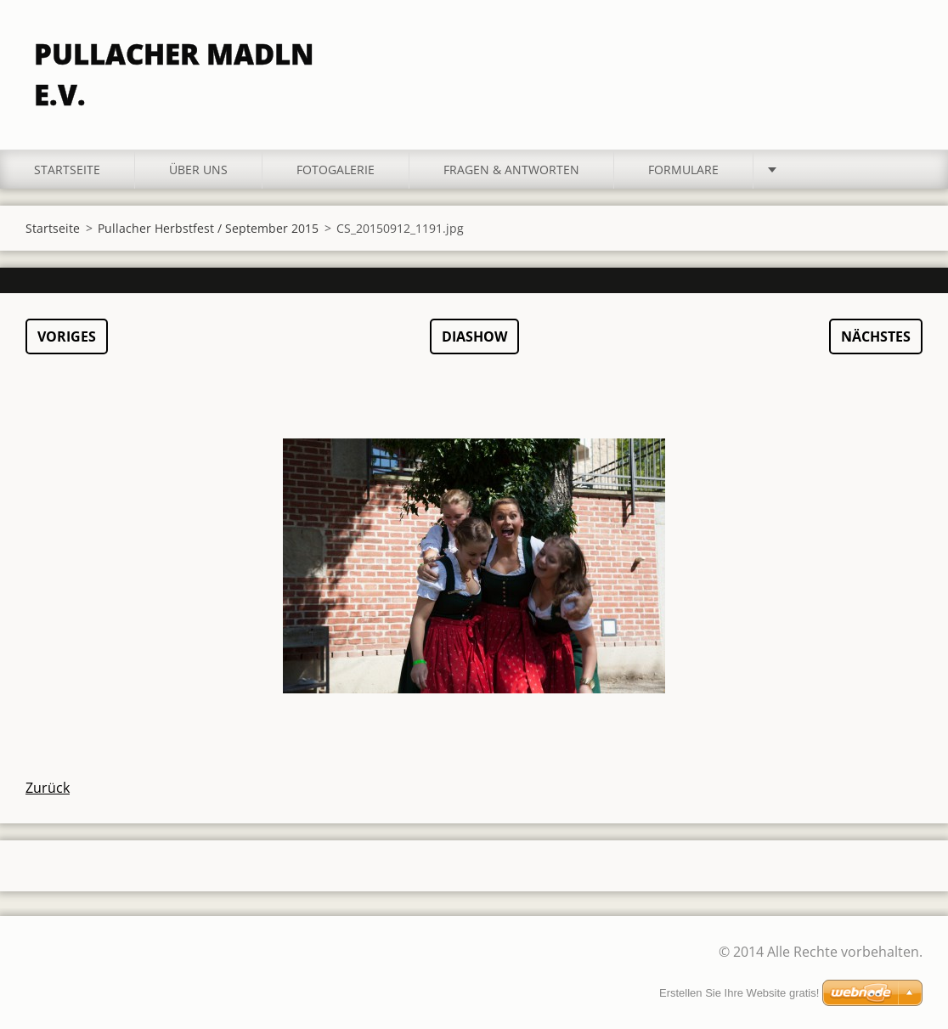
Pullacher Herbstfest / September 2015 (208, 228)
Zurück (47, 787)
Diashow (474, 336)
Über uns (198, 169)
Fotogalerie (335, 169)
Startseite (67, 169)
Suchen (904, 49)
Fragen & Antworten (511, 169)
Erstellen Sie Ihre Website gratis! (739, 993)
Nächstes (876, 336)
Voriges (66, 336)
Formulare (683, 169)
